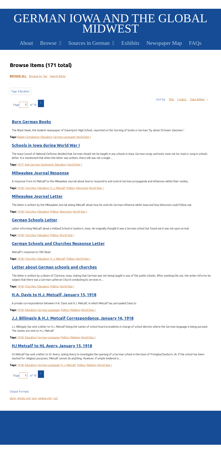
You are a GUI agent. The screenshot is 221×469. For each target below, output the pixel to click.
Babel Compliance (28, 136)
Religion (75, 309)
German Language (64, 136)
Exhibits (130, 43)
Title (171, 99)
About (26, 43)
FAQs (195, 43)
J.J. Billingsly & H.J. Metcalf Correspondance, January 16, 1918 (73, 318)
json (34, 398)
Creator (182, 99)
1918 (20, 188)
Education (46, 136)
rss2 (55, 398)
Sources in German (89, 43)
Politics (70, 188)
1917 (20, 164)
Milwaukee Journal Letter (37, 196)
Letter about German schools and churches (54, 267)
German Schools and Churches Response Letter (58, 243)
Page (20, 105)
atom (13, 398)
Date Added (197, 99)
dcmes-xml (23, 398)
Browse (48, 43)
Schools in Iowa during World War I (46, 145)
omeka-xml (44, 398)
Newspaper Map (164, 43)
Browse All (18, 76)
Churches (30, 188)
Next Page (41, 103)
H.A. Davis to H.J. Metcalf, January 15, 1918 (54, 294)
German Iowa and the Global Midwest (111, 23)
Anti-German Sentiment (39, 164)
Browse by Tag (38, 76)
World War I (83, 136)
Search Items (58, 76)
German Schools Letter (34, 220)
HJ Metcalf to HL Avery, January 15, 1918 (52, 345)
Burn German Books (31, 121)
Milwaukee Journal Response (40, 173)
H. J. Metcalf (57, 188)
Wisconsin (82, 188)
